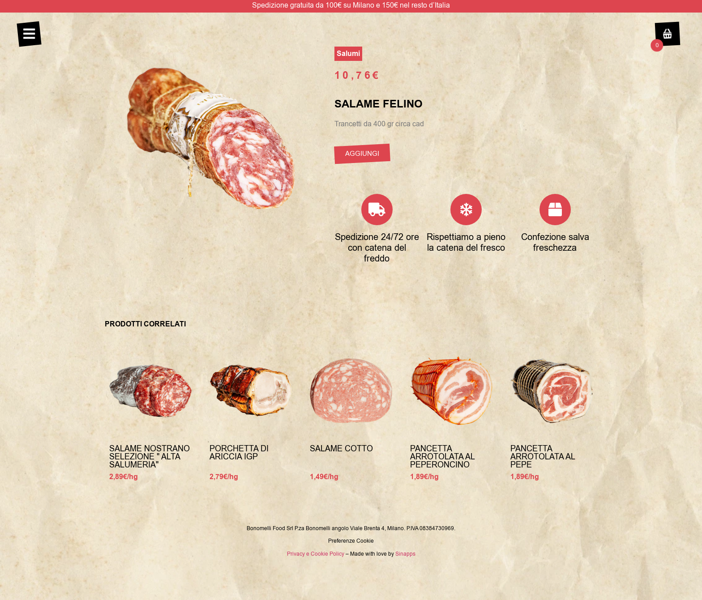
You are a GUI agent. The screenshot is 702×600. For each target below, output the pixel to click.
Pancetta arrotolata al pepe (542, 456)
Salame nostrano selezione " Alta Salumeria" (149, 456)
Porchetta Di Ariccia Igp (239, 452)
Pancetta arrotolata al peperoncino (442, 456)
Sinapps (405, 553)
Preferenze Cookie (351, 540)
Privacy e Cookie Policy (315, 553)
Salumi (348, 54)
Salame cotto (341, 448)
